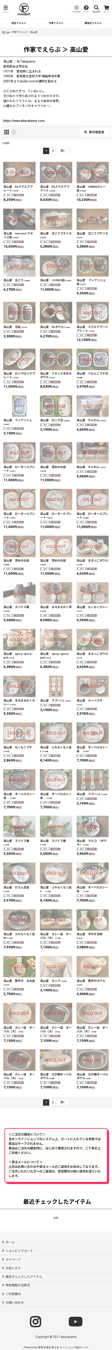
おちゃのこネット (48, 1347)
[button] (5, 9)
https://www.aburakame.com (24, 120)
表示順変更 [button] (94, 132)
